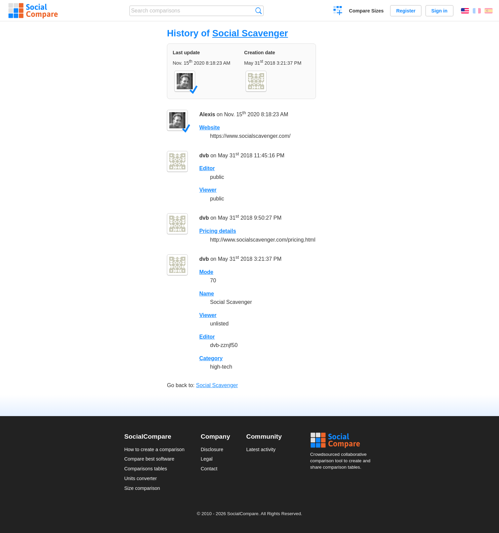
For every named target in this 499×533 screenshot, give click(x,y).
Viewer (207, 190)
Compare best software (149, 459)
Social (342, 440)
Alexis (207, 114)
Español (489, 10)
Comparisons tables (145, 468)
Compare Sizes (366, 10)
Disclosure (212, 449)
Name (206, 293)
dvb (204, 155)
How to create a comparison (154, 449)
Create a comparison (338, 11)
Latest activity (261, 449)
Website (209, 127)
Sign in (439, 10)
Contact (209, 468)
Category (210, 358)
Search (258, 10)
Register (406, 10)
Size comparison (142, 488)
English (465, 10)
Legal (206, 459)
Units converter (140, 478)
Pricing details (217, 231)
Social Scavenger (250, 33)
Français (477, 10)
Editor (207, 168)
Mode (206, 272)
